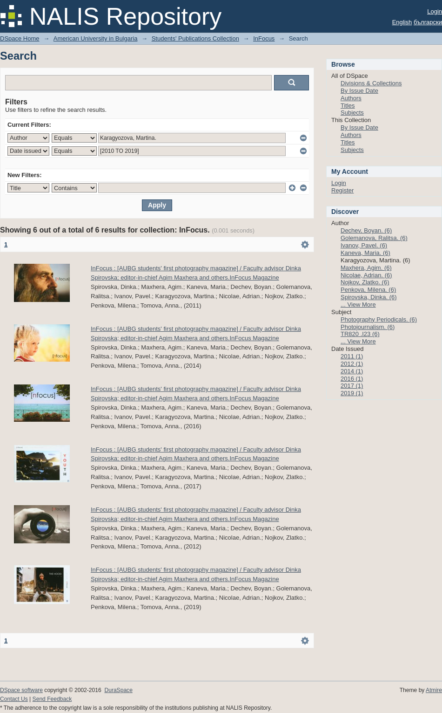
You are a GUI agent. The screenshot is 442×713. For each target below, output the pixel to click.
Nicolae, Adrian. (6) (366, 275)
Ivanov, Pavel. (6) (364, 245)
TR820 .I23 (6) (360, 333)
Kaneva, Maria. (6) (365, 252)
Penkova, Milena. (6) (368, 289)
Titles (348, 105)
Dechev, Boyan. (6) (366, 230)
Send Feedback (52, 699)
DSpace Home (20, 38)
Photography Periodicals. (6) (379, 319)
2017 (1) (352, 385)
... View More (358, 304)
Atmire (434, 690)
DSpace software (21, 690)
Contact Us (14, 699)
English (402, 22)
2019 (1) (352, 393)
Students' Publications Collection (195, 38)
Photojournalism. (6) (368, 326)
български (428, 22)
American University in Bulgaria (96, 38)
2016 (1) (352, 378)
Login (434, 11)
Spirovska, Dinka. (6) (369, 297)
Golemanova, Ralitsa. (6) (374, 237)
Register (342, 190)
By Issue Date (359, 90)
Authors (351, 98)
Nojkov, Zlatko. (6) (365, 282)
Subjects (352, 112)
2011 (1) (352, 356)
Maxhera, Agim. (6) (366, 267)
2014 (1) (352, 371)
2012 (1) (352, 363)
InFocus (264, 38)
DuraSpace (118, 690)
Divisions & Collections (371, 83)
